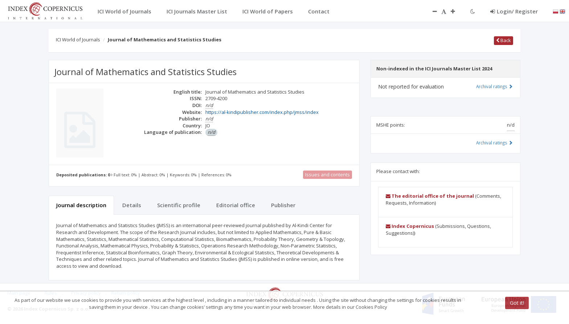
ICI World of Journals (78, 39)
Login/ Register (514, 11)
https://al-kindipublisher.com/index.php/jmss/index (262, 112)
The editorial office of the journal (430, 196)
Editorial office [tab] (235, 205)
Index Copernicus (410, 226)
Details (131, 205)
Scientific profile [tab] (178, 205)
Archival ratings (494, 86)
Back (503, 40)
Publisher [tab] (283, 205)
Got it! (517, 302)
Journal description (81, 205)
